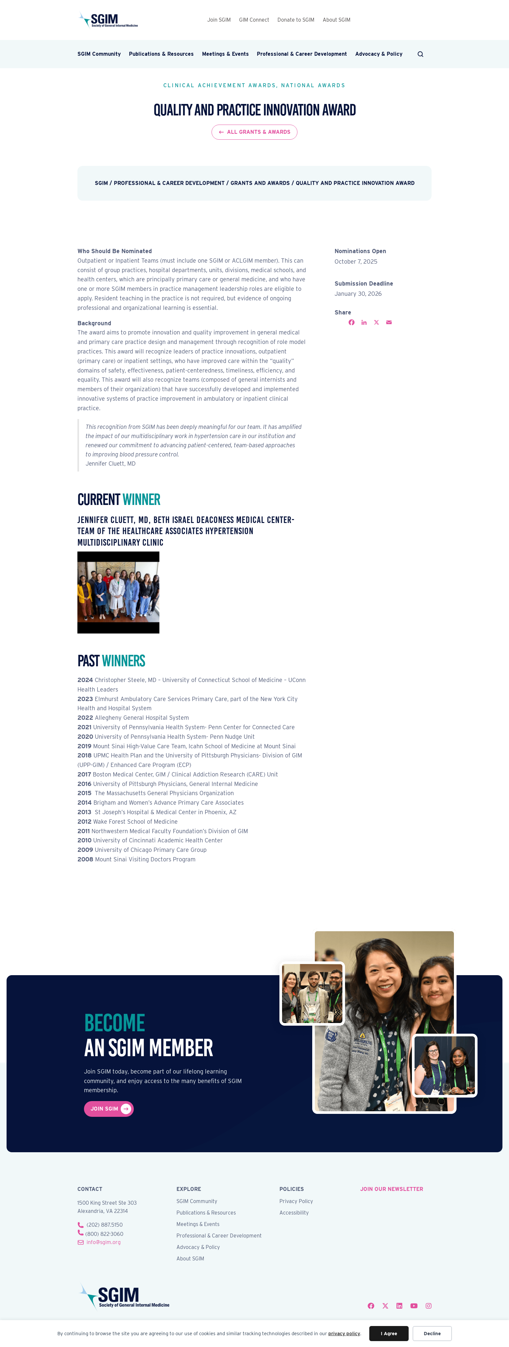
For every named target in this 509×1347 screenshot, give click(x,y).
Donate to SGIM (296, 20)
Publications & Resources (161, 54)
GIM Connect (254, 20)
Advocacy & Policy (378, 54)
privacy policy (344, 1334)
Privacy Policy (296, 1201)
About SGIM (337, 20)
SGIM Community (99, 54)
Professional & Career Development (302, 54)
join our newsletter (391, 1189)
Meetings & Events (225, 54)
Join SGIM (219, 20)
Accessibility (294, 1213)
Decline (432, 1334)
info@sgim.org (104, 1242)
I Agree (389, 1334)
